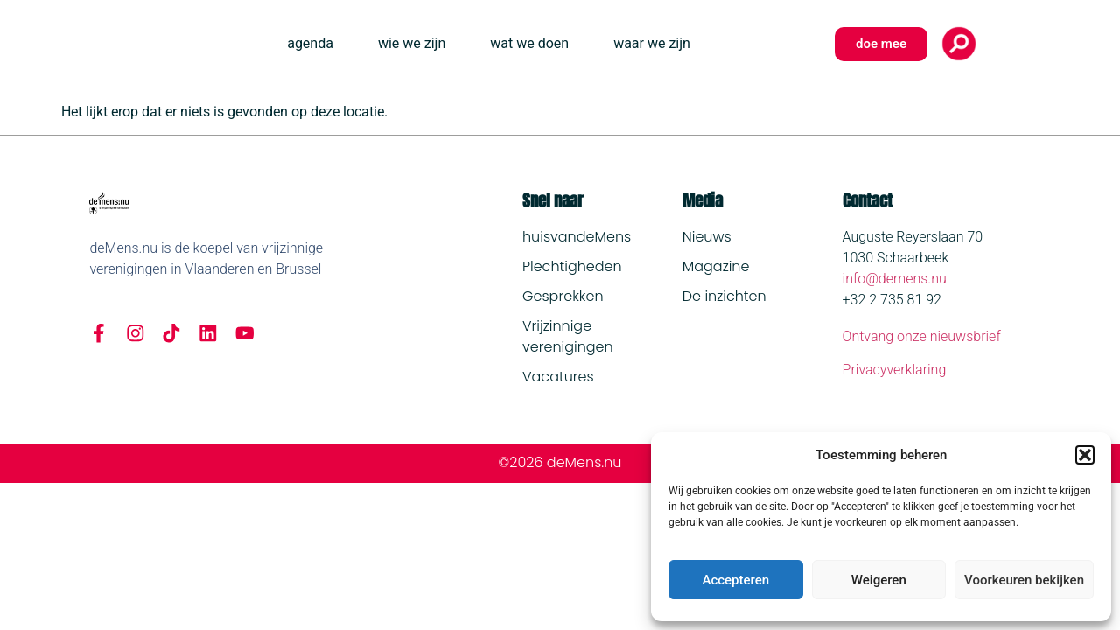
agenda (310, 43)
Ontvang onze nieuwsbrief (922, 336)
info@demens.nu (895, 278)
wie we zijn (411, 43)
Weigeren (878, 580)
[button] (1085, 455)
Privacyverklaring (895, 369)
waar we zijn (651, 43)
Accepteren (735, 580)
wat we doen (529, 43)
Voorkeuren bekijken (1024, 580)
